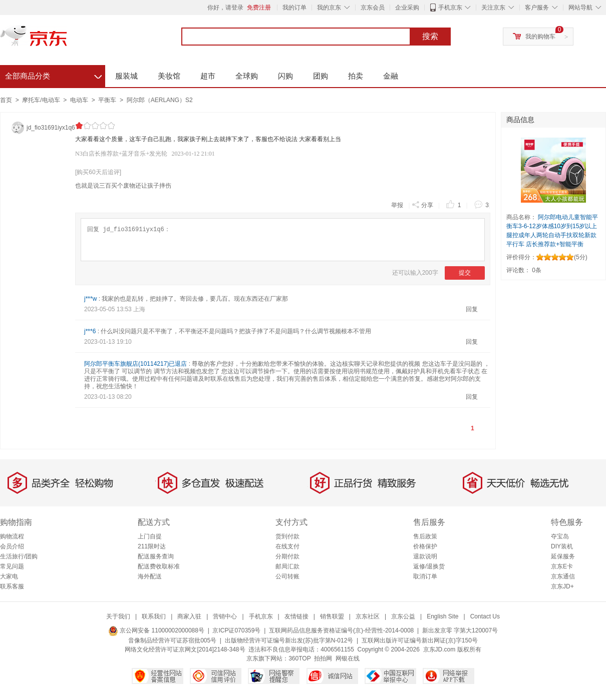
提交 (465, 272)
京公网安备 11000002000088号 (156, 630)
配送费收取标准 (159, 566)
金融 (390, 76)
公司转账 (287, 576)
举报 (397, 205)
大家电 (9, 576)
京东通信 (563, 576)
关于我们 (118, 616)
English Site (442, 616)
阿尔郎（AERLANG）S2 (160, 100)
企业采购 (407, 7)
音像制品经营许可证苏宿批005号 (172, 640)
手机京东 (450, 7)
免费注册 (259, 7)
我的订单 (294, 7)
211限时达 (152, 546)
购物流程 (12, 536)
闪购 (285, 76)
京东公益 (403, 616)
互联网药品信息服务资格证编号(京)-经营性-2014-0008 (341, 630)
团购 (320, 76)
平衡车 (108, 100)
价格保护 (425, 546)
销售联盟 (332, 616)
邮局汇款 (287, 566)
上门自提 (150, 536)
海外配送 (150, 576)
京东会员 (373, 7)
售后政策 (425, 536)
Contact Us (485, 616)
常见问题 (12, 566)
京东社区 (368, 616)
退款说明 (425, 556)
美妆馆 (169, 76)
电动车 (80, 100)
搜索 (430, 37)
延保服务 (563, 556)
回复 (472, 309)
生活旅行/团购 (19, 556)
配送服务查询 (156, 556)
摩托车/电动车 (42, 100)
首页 (6, 100)
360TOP (299, 658)
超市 (207, 76)
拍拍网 (323, 658)
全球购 (246, 76)
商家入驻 (189, 616)
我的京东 (329, 7)
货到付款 (287, 536)
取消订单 (425, 576)
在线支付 (287, 546)
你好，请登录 (225, 7)
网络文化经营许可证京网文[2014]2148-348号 (185, 649)
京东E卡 (562, 566)
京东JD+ (562, 586)
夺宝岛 (560, 536)
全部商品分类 (53, 74)
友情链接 (296, 616)
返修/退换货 (429, 566)
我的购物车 (540, 36)
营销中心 (225, 616)
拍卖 (355, 76)
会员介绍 (12, 546)
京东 (67, 40)
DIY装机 (562, 546)
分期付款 (287, 556)
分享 (422, 204)
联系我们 (154, 616)
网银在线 (348, 658)
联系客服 (12, 586)
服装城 (126, 76)
